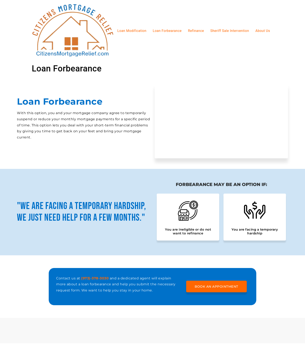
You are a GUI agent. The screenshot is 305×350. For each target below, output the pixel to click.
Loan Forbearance (167, 31)
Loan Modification (131, 31)
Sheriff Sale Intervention (229, 31)
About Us (262, 31)
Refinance (196, 31)
